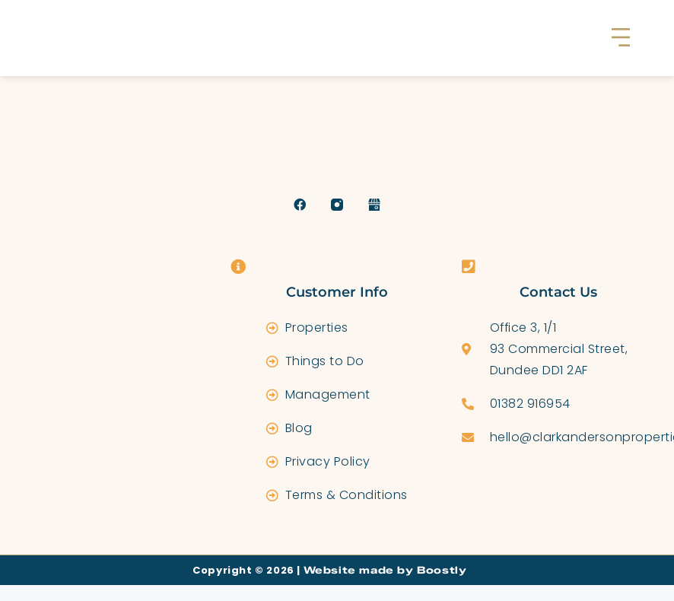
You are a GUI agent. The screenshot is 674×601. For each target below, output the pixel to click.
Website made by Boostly (392, 570)
